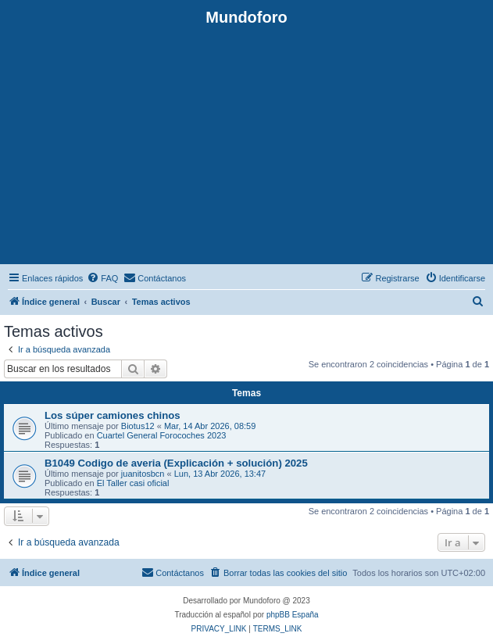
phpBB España (292, 614)
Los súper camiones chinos (112, 415)
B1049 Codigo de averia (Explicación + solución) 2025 (176, 463)
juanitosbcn (143, 473)
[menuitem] (102, 278)
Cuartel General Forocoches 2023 (162, 435)
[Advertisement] (246, 143)
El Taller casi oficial (133, 483)
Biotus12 (138, 426)
